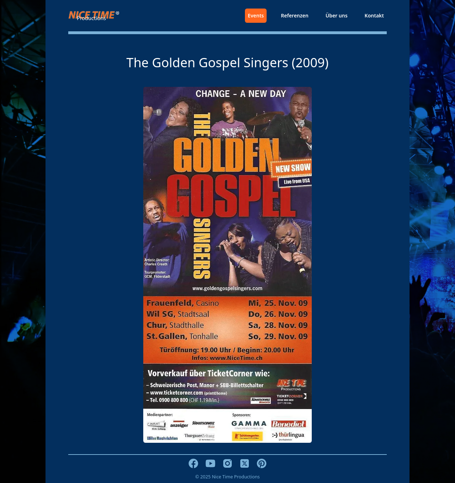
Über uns (337, 15)
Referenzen (294, 15)
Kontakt (374, 15)
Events (256, 15)
